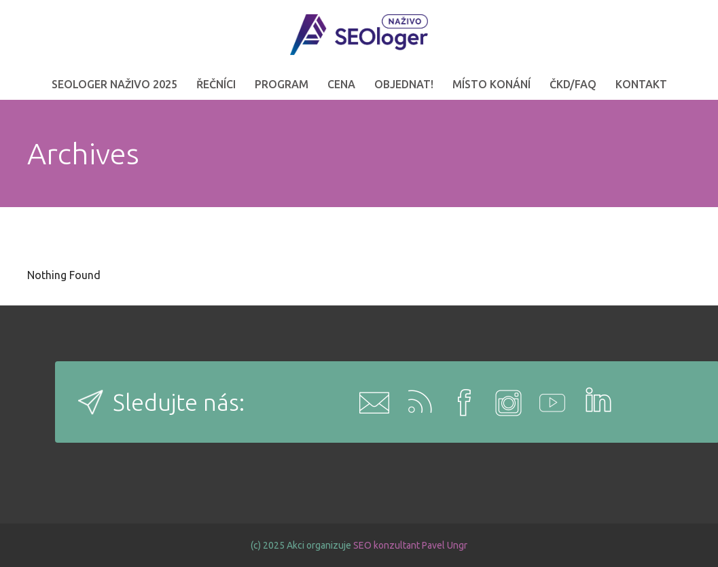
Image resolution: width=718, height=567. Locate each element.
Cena (341, 84)
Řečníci (216, 84)
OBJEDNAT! (403, 84)
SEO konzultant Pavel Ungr (410, 545)
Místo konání (491, 84)
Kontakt (641, 84)
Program (281, 84)
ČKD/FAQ (573, 84)
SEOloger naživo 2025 (114, 84)
